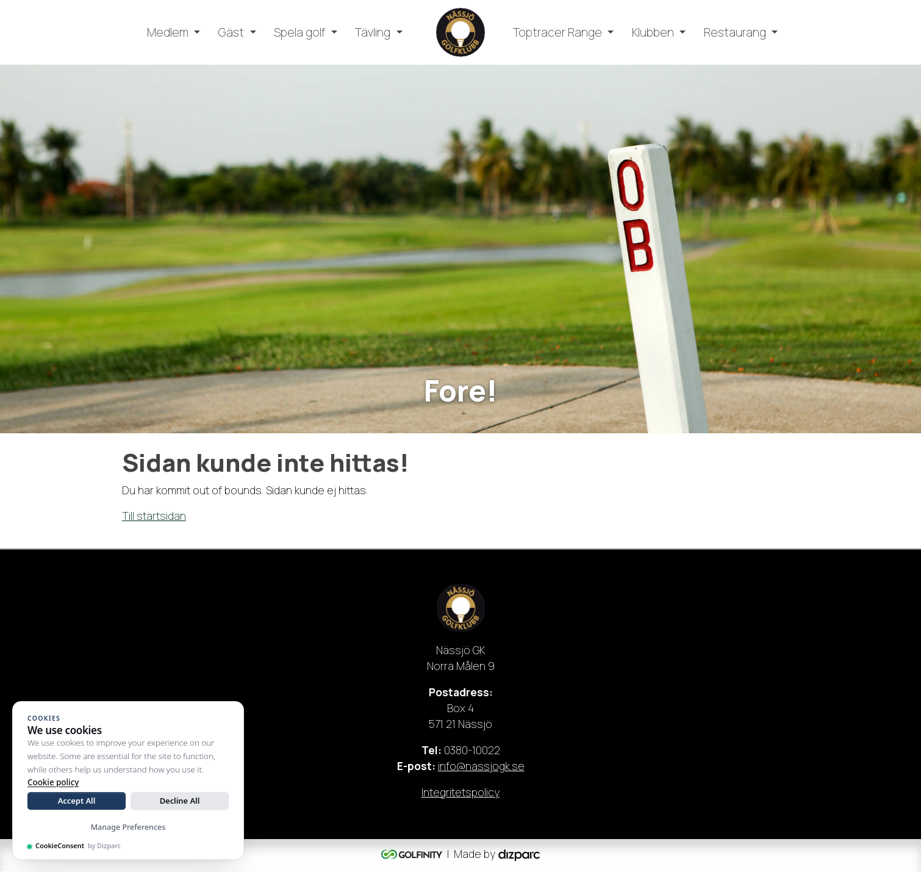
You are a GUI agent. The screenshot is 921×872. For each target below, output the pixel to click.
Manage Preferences (128, 827)
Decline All (180, 800)
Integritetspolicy (460, 792)
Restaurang (735, 32)
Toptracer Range (557, 32)
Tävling (372, 32)
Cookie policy (53, 782)
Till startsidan (154, 515)
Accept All (77, 800)
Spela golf (299, 32)
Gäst (231, 32)
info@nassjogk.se (481, 766)
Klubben (653, 32)
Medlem (167, 32)
